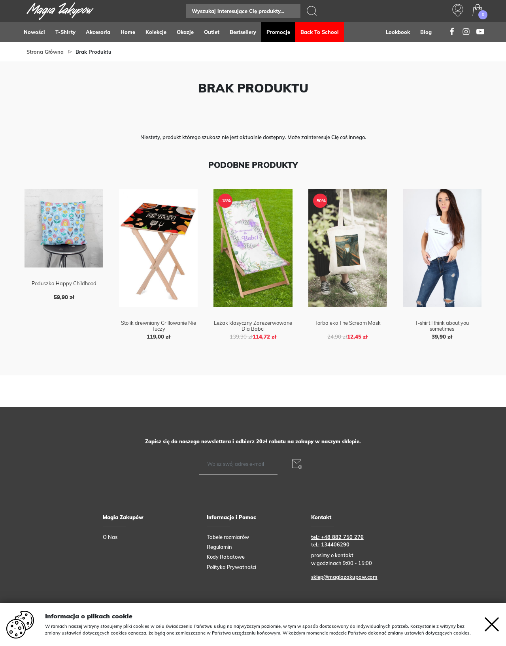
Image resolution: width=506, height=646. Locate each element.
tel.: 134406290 (330, 544)
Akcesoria (98, 32)
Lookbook (398, 32)
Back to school (319, 32)
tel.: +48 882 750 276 (337, 537)
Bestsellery (243, 32)
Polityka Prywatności (231, 567)
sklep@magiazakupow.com (344, 577)
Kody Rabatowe (226, 557)
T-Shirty (65, 32)
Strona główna (45, 52)
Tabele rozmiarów (228, 537)
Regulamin (219, 547)
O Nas (110, 537)
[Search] (243, 11)
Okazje (185, 32)
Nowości (34, 32)
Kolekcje (155, 32)
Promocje (278, 32)
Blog (426, 32)
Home (128, 32)
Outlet (211, 32)
